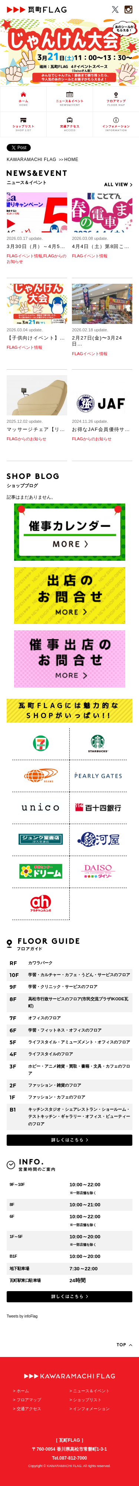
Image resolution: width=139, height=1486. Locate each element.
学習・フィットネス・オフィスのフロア (65, 1030)
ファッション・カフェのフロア (56, 1097)
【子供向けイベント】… (36, 338)
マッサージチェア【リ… (36, 429)
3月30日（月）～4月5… (36, 246)
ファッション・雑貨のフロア (54, 1085)
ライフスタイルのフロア (50, 1054)
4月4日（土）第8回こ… (100, 246)
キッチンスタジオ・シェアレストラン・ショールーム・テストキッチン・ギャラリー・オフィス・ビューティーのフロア (79, 1116)
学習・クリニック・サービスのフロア (62, 986)
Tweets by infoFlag (22, 1316)
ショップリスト (87, 1399)
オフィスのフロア (44, 1018)
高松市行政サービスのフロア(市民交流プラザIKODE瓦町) (78, 1003)
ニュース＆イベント (91, 1391)
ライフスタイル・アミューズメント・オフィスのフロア (79, 1042)
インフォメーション (91, 1408)
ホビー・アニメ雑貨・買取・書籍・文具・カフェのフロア (79, 1070)
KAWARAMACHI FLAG (31, 159)
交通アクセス (29, 1408)
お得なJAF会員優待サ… (101, 429)
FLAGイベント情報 (24, 256)
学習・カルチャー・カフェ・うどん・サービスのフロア (79, 974)
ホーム (23, 1391)
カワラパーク (40, 963)
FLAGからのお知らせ (26, 439)
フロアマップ (29, 1399)
